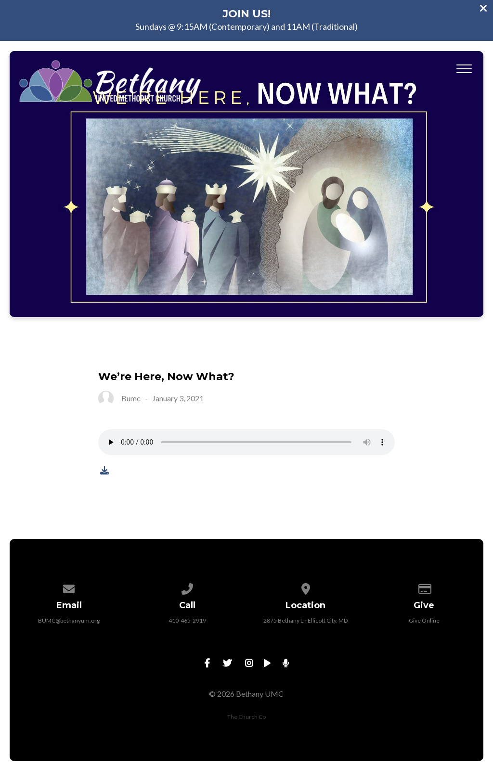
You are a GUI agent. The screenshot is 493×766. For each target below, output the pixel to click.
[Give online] (424, 587)
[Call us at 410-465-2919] (187, 587)
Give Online (424, 620)
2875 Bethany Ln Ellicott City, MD (305, 620)
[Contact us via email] (69, 587)
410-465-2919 (187, 620)
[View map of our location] (306, 587)
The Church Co (246, 716)
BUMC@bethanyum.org (69, 620)
